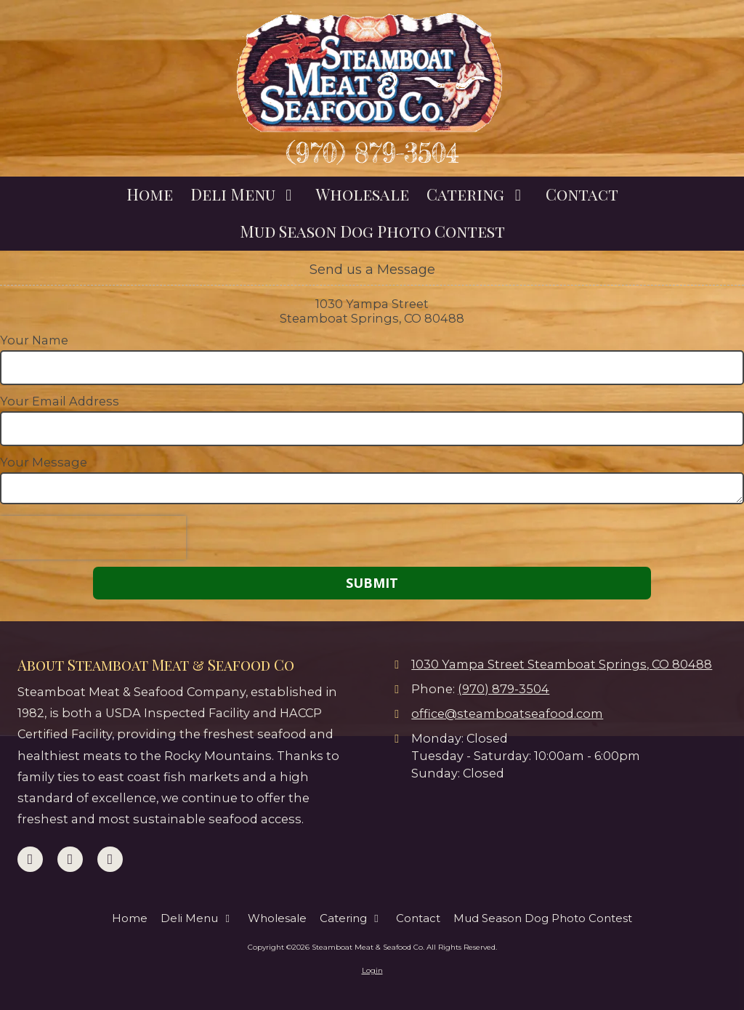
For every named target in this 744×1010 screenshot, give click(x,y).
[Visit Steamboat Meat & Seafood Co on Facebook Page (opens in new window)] (30, 859)
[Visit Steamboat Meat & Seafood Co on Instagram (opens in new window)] (110, 859)
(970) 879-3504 (372, 153)
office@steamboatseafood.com (507, 713)
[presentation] (93, 537)
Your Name (34, 340)
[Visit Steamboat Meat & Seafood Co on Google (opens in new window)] (70, 859)
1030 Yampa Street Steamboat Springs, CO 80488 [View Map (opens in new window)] (561, 664)
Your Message (43, 462)
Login (372, 970)
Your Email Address (59, 401)
